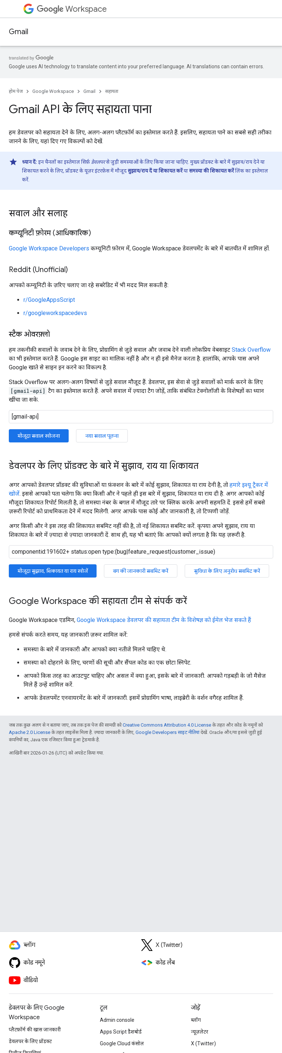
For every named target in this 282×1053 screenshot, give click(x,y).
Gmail (18, 31)
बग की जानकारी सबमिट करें (140, 571)
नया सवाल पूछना (102, 436)
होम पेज (16, 91)
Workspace (72, 9)
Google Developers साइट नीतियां (167, 732)
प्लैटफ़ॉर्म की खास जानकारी (35, 1029)
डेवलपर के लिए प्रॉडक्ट (30, 1041)
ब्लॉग (196, 1020)
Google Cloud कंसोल (122, 1043)
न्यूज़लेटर (199, 1032)
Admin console (117, 1020)
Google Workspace (53, 91)
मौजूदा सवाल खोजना (39, 436)
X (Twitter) (203, 1043)
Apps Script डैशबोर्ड (121, 1032)
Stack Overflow (251, 349)
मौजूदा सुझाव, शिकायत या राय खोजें (53, 571)
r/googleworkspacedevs (55, 313)
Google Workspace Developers (49, 248)
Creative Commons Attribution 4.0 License (167, 725)
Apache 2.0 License (29, 732)
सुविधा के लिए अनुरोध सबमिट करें (227, 571)
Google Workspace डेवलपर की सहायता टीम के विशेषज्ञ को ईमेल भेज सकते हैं (164, 619)
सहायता (111, 91)
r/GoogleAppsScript (49, 299)
